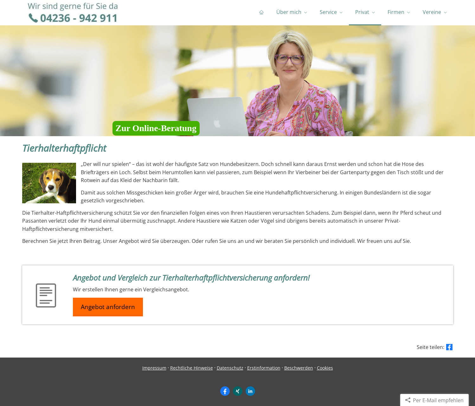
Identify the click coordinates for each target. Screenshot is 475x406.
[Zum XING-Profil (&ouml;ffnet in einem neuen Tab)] (237, 391)
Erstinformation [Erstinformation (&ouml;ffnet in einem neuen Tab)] (263, 368)
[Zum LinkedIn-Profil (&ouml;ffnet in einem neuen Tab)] (250, 391)
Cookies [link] (325, 368)
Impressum (154, 368)
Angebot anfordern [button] (108, 307)
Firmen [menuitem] (396, 12)
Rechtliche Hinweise (191, 368)
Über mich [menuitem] (288, 12)
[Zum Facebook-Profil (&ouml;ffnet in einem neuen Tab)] (225, 391)
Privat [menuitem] (362, 12)
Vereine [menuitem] (432, 12)
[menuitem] (261, 12)
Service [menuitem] (328, 12)
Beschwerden (298, 368)
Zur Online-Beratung (156, 128)
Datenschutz (230, 368)
